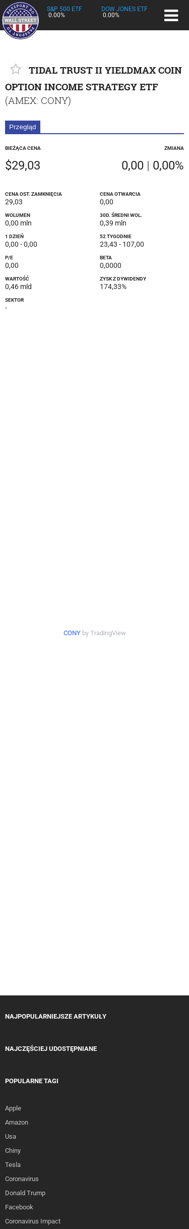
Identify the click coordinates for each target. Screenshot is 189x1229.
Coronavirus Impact (32, 1221)
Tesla (13, 1164)
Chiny (13, 1150)
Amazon (16, 1122)
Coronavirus (22, 1179)
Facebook (19, 1207)
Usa (10, 1136)
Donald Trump (25, 1193)
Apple (13, 1108)
